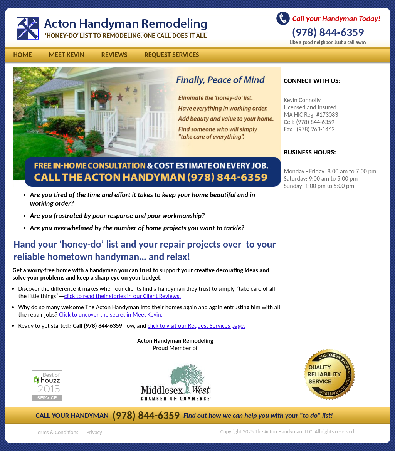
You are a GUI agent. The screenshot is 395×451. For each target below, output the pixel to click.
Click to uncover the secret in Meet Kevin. (109, 314)
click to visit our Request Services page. (196, 325)
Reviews (114, 54)
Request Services (172, 54)
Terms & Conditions (57, 432)
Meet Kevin (66, 54)
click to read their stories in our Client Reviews (121, 296)
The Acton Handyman (112, 28)
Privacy (94, 432)
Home (22, 54)
